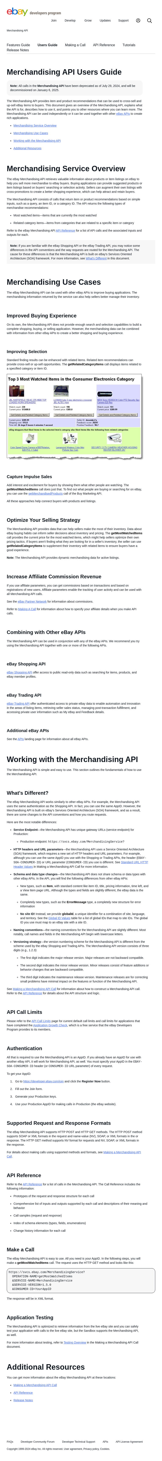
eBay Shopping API (19, 672)
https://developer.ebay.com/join (43, 1081)
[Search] (150, 21)
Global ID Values (59, 918)
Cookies (104, 1449)
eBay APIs (123, 113)
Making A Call (27, 609)
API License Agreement (129, 1441)
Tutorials (129, 45)
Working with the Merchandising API (37, 140)
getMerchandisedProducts (45, 493)
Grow (88, 20)
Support (123, 20)
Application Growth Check (50, 1025)
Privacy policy (91, 1449)
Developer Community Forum (38, 1441)
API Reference (104, 45)
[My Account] (138, 21)
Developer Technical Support (78, 1441)
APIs (21, 739)
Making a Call (75, 45)
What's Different (96, 258)
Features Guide (18, 45)
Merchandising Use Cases (31, 133)
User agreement (73, 1449)
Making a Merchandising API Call (34, 989)
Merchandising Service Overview (35, 125)
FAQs (10, 1441)
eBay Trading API (18, 703)
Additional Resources (27, 148)
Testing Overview (75, 1342)
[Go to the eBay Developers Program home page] (34, 15)
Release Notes (18, 50)
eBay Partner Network (32, 601)
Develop (70, 20)
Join (54, 20)
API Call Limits (41, 1021)
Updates (105, 20)
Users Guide (47, 45)
